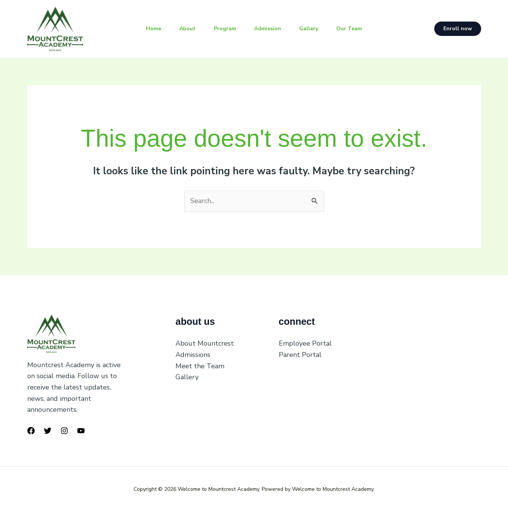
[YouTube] (81, 430)
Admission (267, 28)
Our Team (349, 28)
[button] (457, 29)
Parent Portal (300, 354)
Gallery (308, 28)
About (187, 28)
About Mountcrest (205, 343)
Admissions (193, 354)
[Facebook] (31, 430)
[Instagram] (64, 430)
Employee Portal (305, 343)
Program (225, 28)
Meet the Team (200, 366)
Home (153, 28)
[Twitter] (47, 430)
